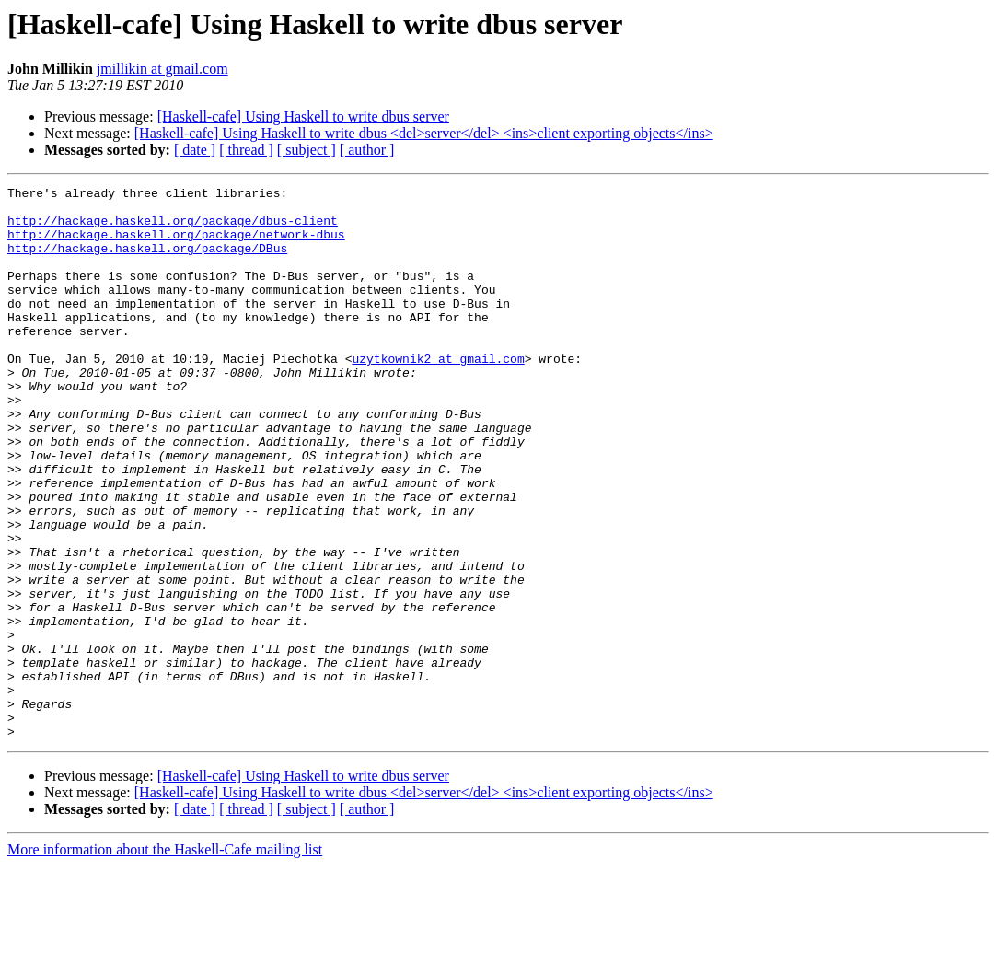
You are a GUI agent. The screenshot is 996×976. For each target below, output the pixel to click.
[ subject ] (306, 149)
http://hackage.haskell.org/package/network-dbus (176, 245)
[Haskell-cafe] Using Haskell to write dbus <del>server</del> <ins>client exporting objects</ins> (423, 133)
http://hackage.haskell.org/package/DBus (147, 261)
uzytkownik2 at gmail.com (438, 394)
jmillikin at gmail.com (162, 68)
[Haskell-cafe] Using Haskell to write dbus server (303, 116)
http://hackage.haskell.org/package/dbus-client (172, 228)
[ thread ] (246, 149)
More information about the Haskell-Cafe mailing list (164, 960)
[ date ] (194, 149)
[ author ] (367, 149)
